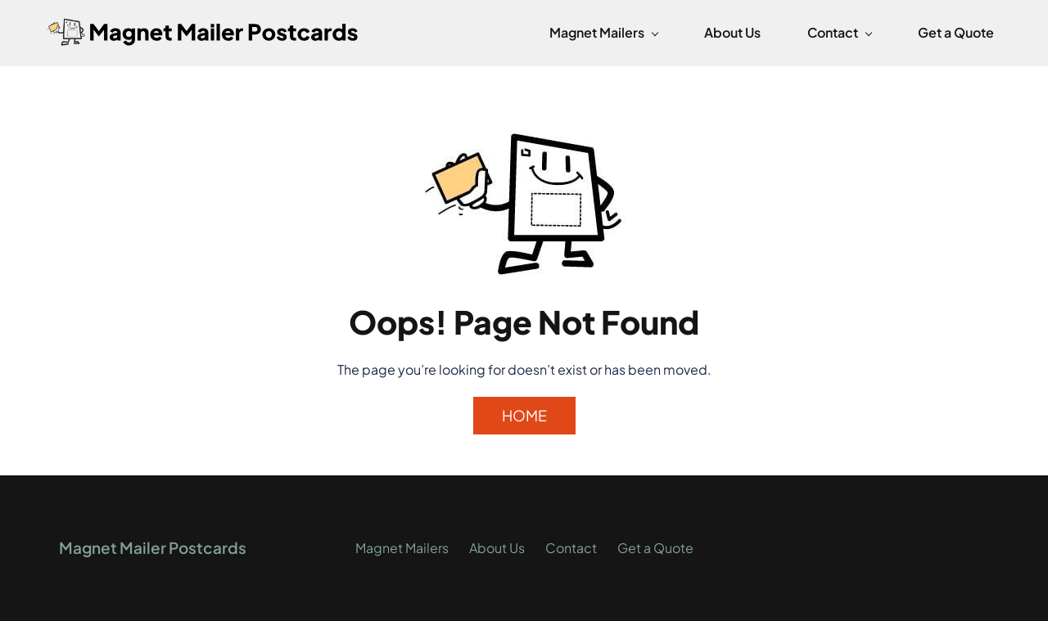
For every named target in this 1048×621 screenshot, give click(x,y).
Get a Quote (655, 547)
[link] (524, 134)
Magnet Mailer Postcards (152, 547)
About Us (497, 547)
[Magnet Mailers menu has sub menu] (603, 33)
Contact (571, 547)
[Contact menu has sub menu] (839, 33)
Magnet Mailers (402, 547)
